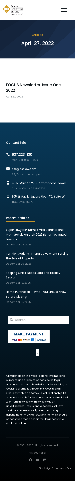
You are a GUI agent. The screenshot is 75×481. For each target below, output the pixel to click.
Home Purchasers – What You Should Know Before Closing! (36, 294)
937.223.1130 (22, 154)
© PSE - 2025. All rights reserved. (37, 445)
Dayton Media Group (62, 468)
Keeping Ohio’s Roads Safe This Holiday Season (33, 275)
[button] (37, 352)
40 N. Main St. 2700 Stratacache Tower (39, 183)
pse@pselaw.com (24, 169)
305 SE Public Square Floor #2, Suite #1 (38, 197)
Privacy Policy (37, 453)
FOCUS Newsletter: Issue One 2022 (33, 87)
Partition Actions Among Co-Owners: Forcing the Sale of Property (37, 256)
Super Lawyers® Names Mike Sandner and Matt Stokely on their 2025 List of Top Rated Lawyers (36, 234)
